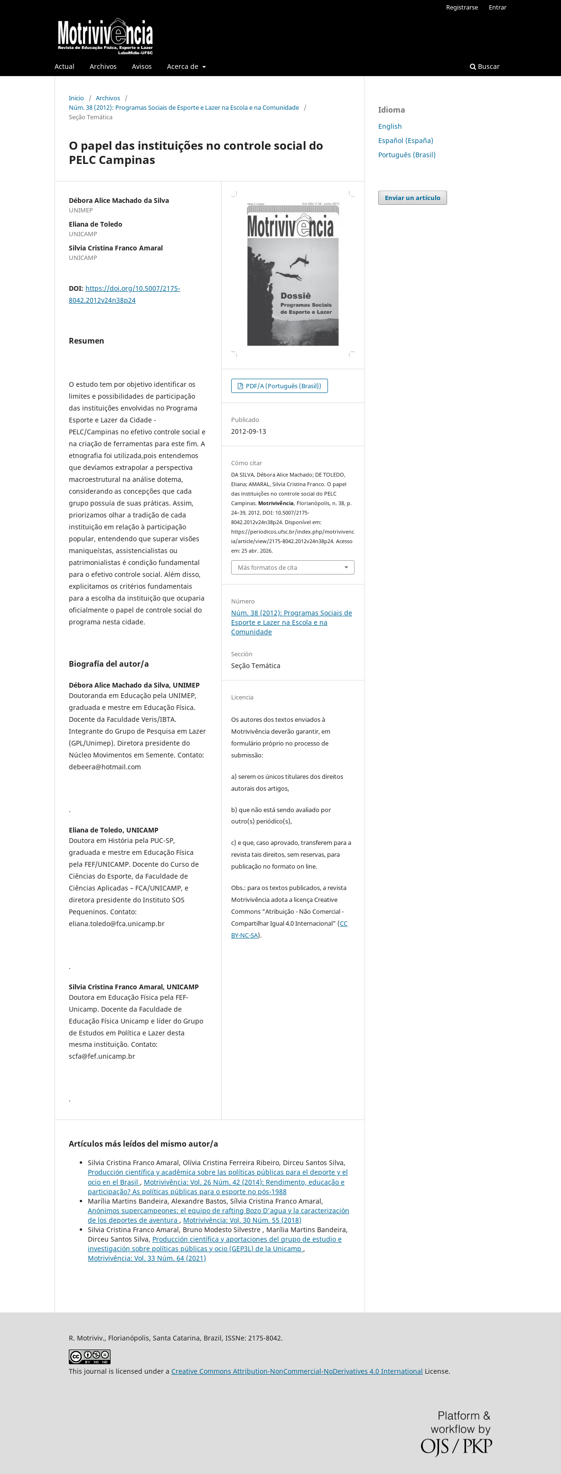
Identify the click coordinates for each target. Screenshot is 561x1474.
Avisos (142, 66)
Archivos (103, 66)
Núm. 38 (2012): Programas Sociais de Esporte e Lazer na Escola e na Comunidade (184, 107)
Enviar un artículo (412, 197)
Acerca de (183, 66)
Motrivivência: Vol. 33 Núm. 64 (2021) (147, 1258)
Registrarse (462, 7)
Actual (65, 66)
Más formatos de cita (267, 567)
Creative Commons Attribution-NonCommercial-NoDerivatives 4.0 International (297, 1371)
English (390, 126)
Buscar (485, 66)
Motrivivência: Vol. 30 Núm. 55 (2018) (242, 1220)
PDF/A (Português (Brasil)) (282, 386)
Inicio (76, 98)
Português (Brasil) (407, 154)
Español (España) (405, 140)
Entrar (497, 7)
